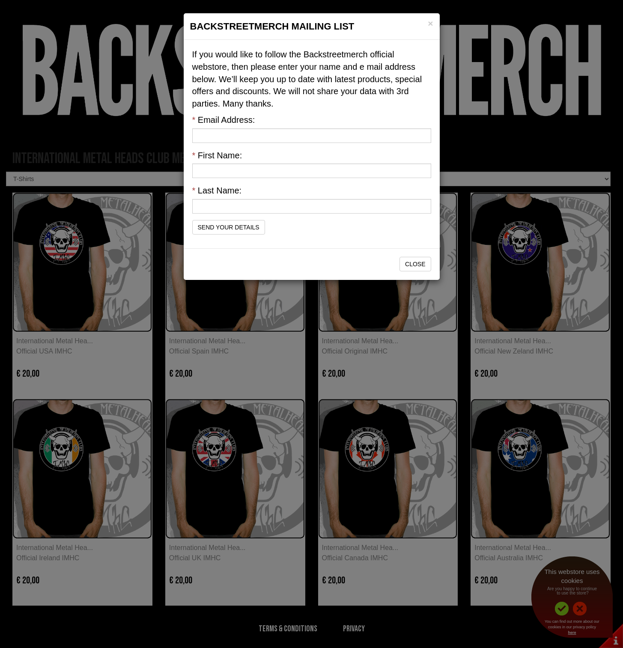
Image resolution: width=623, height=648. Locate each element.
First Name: (217, 155)
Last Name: (217, 190)
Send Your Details (228, 227)
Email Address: (223, 120)
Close (415, 264)
